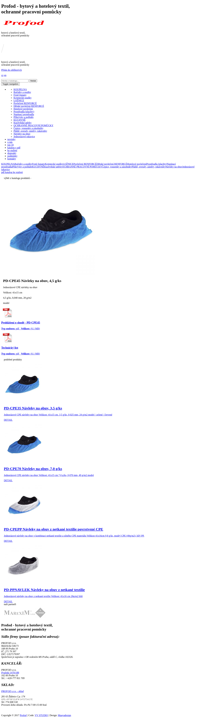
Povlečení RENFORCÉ (25, 103)
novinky (11, 139)
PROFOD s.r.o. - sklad (12, 691)
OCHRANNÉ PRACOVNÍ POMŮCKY (33, 125)
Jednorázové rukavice (24, 136)
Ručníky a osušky (22, 92)
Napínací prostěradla (24, 114)
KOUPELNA (20, 89)
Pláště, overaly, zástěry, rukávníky (30, 131)
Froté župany (20, 95)
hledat (33, 81)
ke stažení (12, 150)
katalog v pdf (13, 147)
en (5, 75)
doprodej (11, 153)
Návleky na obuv (22, 133)
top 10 (10, 145)
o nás (9, 142)
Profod (23, 715)
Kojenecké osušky (23, 97)
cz (2, 75)
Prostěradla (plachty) (24, 111)
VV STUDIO (41, 715)
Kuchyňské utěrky (23, 122)
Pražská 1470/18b (10, 672)
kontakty (11, 158)
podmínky (12, 156)
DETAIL (8, 420)
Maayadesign (64, 715)
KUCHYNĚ (20, 120)
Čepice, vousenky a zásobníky (28, 128)
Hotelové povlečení (23, 108)
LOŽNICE (19, 100)
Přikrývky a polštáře (24, 117)
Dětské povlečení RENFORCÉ (29, 106)
